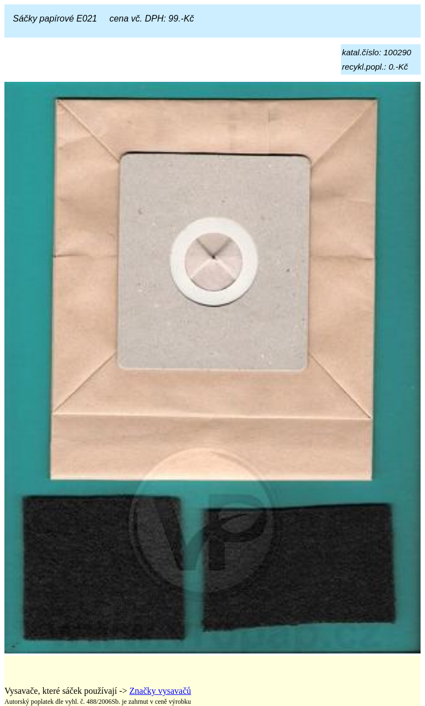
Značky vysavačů (160, 690)
